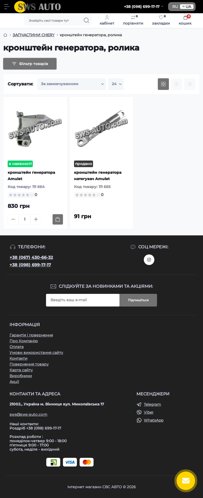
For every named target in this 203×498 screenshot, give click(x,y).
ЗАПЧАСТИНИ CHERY (33, 35)
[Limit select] (116, 84)
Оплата (17, 347)
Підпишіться (138, 300)
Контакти (18, 358)
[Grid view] (163, 84)
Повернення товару (29, 364)
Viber (149, 412)
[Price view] (189, 84)
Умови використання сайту (36, 352)
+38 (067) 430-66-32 (31, 257)
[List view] (176, 84)
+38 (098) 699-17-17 (30, 264)
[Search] (86, 20)
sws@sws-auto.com (28, 414)
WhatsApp (153, 420)
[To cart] (58, 219)
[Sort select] (71, 84)
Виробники (21, 376)
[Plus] (36, 219)
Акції (14, 382)
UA (186, 6)
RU (175, 6)
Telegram (152, 404)
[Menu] (7, 6)
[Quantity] (25, 219)
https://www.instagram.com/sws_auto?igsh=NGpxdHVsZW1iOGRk (149, 260)
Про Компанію (24, 341)
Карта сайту (21, 370)
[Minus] (13, 219)
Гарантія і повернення (31, 335)
